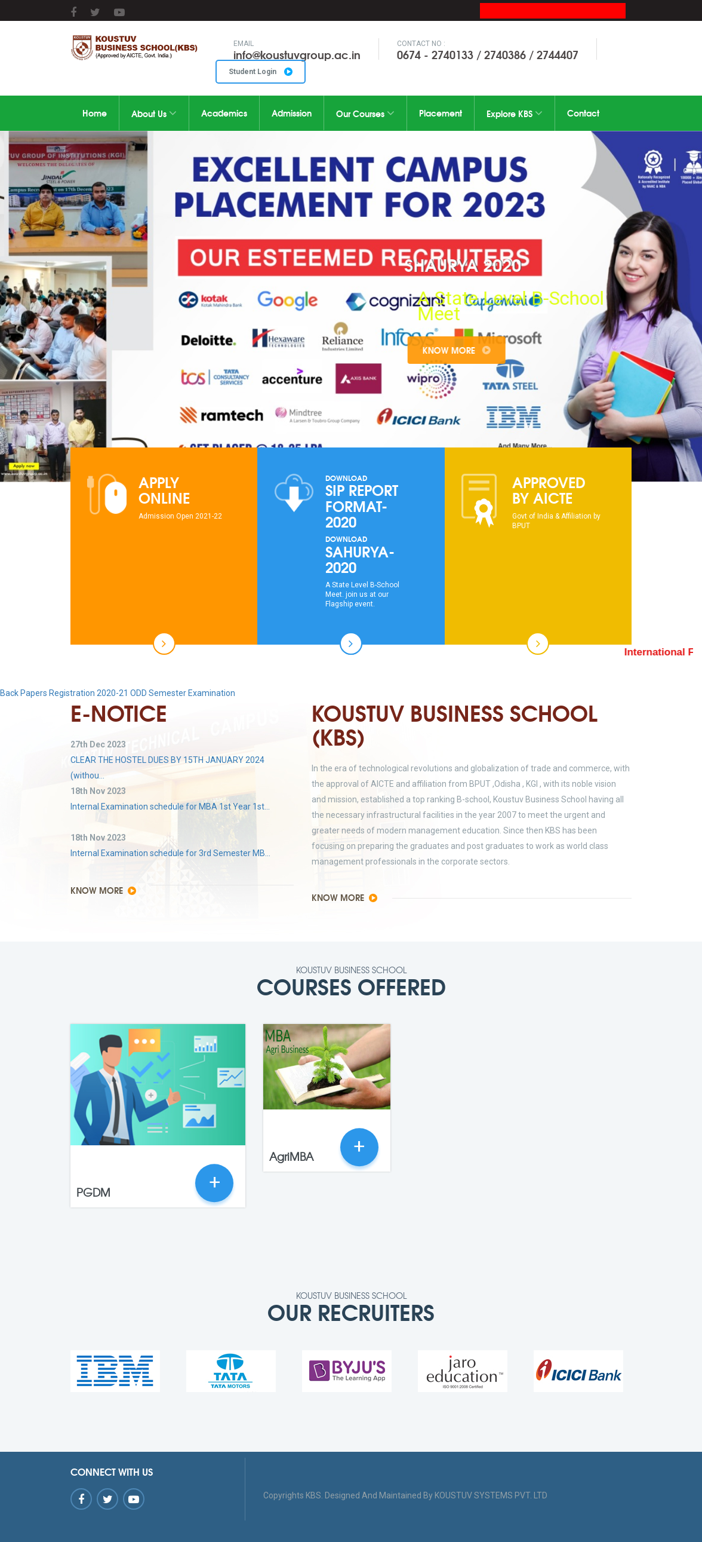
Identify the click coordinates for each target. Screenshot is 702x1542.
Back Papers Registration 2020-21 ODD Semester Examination (117, 693)
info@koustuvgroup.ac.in (297, 54)
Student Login (260, 72)
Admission (292, 112)
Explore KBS (515, 113)
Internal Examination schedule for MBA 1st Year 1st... (170, 806)
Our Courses (365, 113)
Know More (492, 350)
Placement (440, 112)
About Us (154, 113)
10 (420, 432)
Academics (224, 112)
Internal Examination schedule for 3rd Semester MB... (170, 853)
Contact (583, 112)
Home (94, 112)
